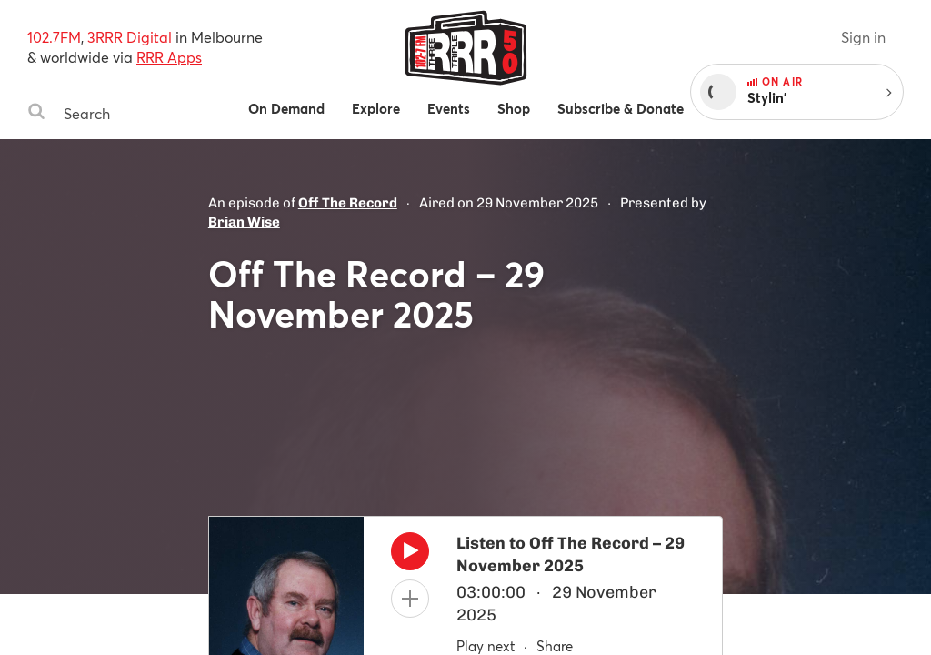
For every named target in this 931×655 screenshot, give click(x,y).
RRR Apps (169, 56)
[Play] (410, 555)
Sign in (863, 36)
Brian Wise (244, 222)
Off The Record (347, 203)
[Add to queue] (410, 598)
